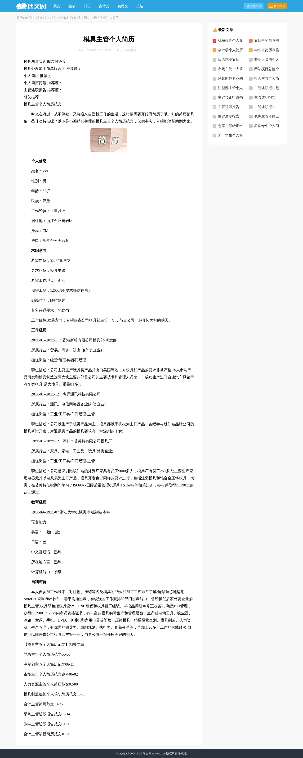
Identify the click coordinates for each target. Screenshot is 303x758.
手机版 (182, 753)
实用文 (122, 6)
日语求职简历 (228, 59)
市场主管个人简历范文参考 (46, 674)
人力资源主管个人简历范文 (46, 684)
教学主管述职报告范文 (43, 724)
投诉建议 (279, 6)
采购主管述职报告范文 (43, 714)
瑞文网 (41, 17)
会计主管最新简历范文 (43, 734)
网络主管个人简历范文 (43, 654)
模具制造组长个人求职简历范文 (50, 694)
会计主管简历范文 (39, 704)
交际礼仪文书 (70, 17)
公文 (53, 17)
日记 (87, 6)
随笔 (72, 6)
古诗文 (104, 6)
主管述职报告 (265, 97)
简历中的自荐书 (266, 40)
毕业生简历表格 (266, 50)
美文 (56, 6)
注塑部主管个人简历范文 (44, 664)
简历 (87, 17)
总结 (139, 6)
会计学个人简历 (230, 50)
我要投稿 (255, 6)
